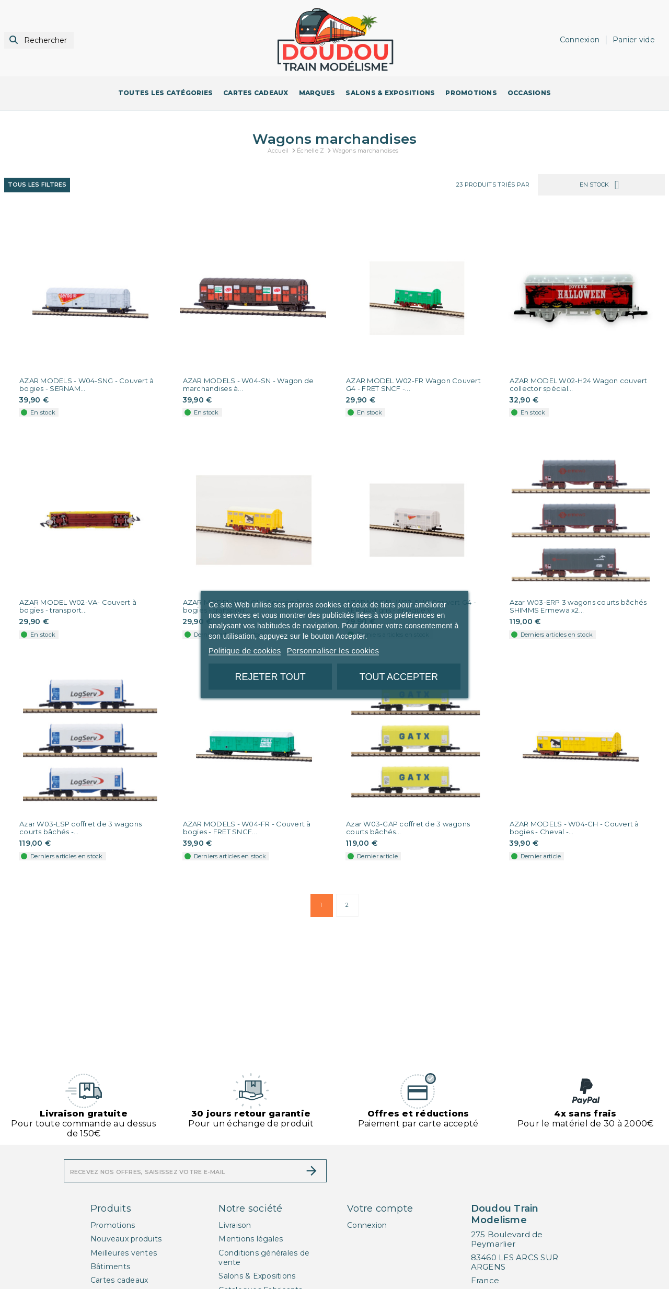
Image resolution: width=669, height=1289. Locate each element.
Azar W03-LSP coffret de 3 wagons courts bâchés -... (80, 828)
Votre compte (380, 1208)
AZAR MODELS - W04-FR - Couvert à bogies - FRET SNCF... (247, 828)
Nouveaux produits (126, 1239)
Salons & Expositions (256, 1276)
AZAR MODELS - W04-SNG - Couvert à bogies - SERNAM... (86, 385)
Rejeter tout (270, 677)
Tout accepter (399, 677)
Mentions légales (250, 1239)
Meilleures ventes (123, 1253)
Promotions (112, 1225)
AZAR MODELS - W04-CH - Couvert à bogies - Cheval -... (574, 828)
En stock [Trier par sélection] (601, 185)
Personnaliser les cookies (333, 650)
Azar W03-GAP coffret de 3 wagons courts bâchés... (408, 828)
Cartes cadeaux (119, 1280)
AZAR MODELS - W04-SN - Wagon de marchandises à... (248, 385)
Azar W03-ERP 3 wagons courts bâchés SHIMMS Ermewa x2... (578, 606)
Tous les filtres (37, 184)
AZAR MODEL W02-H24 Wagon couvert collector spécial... (579, 385)
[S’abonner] (311, 1170)
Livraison (234, 1225)
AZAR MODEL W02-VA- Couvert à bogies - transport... (77, 606)
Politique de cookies (245, 650)
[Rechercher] (39, 40)
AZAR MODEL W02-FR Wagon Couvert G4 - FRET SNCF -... (413, 385)
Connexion (367, 1225)
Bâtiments (110, 1266)
